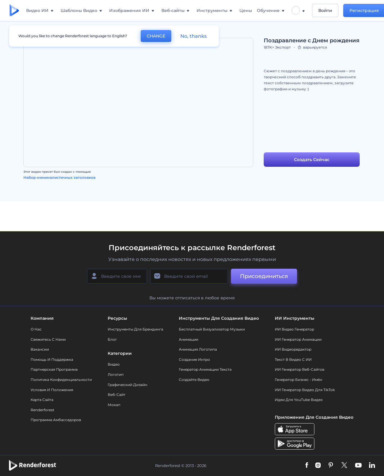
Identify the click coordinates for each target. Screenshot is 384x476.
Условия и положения (52, 390)
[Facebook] (306, 465)
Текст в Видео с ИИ (293, 359)
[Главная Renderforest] (14, 10)
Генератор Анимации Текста (205, 369)
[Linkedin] (372, 465)
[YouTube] (358, 465)
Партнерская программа (54, 369)
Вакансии (40, 349)
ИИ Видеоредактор (293, 349)
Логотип (116, 374)
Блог (112, 339)
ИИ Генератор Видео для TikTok (305, 390)
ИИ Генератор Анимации (298, 339)
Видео (114, 364)
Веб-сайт (116, 394)
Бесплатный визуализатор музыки (212, 329)
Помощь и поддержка (52, 359)
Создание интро (194, 359)
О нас (36, 329)
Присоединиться (264, 276)
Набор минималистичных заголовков (59, 177)
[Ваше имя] (117, 276)
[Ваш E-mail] (189, 276)
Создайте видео (194, 379)
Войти (325, 10)
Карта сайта (42, 399)
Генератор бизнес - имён (298, 379)
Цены (245, 10)
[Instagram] (318, 465)
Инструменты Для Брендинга (135, 329)
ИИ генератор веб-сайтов (299, 369)
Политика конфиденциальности (61, 379)
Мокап (114, 405)
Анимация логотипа (198, 349)
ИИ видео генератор (294, 329)
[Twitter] (344, 465)
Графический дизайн (127, 384)
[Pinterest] (331, 465)
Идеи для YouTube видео (299, 399)
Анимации (188, 339)
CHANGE (156, 36)
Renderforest (42, 410)
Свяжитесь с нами (48, 339)
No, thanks (193, 36)
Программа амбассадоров (56, 420)
